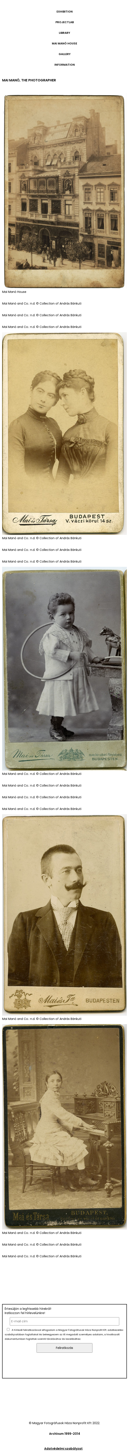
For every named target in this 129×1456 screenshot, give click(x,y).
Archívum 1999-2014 (64, 1434)
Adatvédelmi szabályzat (63, 1448)
